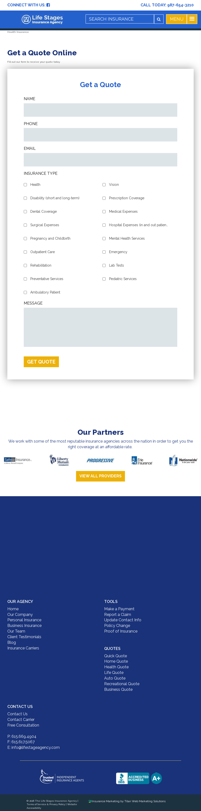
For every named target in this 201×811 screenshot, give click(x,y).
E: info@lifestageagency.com (33, 747)
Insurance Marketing (104, 801)
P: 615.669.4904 (21, 736)
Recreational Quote (121, 684)
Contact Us (17, 714)
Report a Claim (117, 614)
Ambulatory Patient (45, 292)
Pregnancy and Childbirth (50, 238)
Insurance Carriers (23, 648)
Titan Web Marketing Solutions (145, 801)
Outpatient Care (42, 252)
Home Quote (116, 661)
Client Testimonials (24, 637)
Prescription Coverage (126, 198)
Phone (31, 123)
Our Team (16, 631)
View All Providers (100, 476)
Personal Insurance (24, 620)
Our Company (20, 614)
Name (29, 98)
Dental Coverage (43, 211)
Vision (114, 185)
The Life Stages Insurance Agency (56, 800)
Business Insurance (24, 625)
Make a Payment (119, 609)
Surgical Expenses (44, 225)
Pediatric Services (123, 279)
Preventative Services (46, 279)
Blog (11, 642)
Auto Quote (114, 678)
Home (13, 609)
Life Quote (113, 672)
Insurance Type (40, 173)
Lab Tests (116, 265)
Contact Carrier (20, 719)
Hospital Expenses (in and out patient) (138, 225)
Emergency (118, 252)
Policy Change (117, 625)
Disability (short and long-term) (54, 198)
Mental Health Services (127, 238)
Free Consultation (23, 725)
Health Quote (116, 667)
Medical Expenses (123, 211)
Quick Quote (115, 656)
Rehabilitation (40, 265)
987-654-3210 (180, 5)
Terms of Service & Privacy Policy (46, 804)
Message (33, 303)
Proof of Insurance (120, 631)
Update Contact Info (122, 620)
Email (30, 148)
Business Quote (118, 689)
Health (35, 185)
